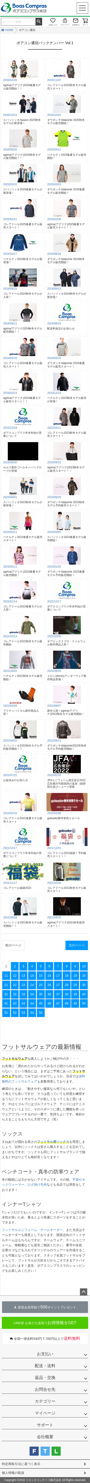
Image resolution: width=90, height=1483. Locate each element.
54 (32, 1012)
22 (15, 985)
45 (41, 1003)
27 (58, 985)
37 (58, 994)
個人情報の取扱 (13, 1473)
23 (23, 985)
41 (6, 1003)
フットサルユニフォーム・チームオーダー (32, 1230)
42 (15, 1003)
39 (75, 994)
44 (32, 1003)
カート (85, 25)
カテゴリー (45, 1401)
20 (84, 975)
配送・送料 (45, 1365)
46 (49, 1003)
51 (6, 1012)
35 (41, 994)
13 (23, 975)
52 (15, 1012)
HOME (9, 30)
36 (49, 994)
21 (6, 985)
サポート (45, 1425)
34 (32, 994)
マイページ (65, 25)
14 (32, 975)
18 (66, 975)
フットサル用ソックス (53, 1142)
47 (58, 1003)
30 (84, 985)
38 (66, 994)
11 (6, 975)
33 (23, 994)
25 (41, 985)
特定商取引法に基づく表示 (21, 1464)
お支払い (45, 1354)
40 (84, 994)
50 (84, 1003)
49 (75, 1003)
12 (15, 975)
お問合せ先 (45, 1389)
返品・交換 (45, 1377)
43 (23, 1003)
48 (66, 1003)
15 (41, 975)
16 (49, 975)
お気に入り (53, 25)
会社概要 (45, 1437)
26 (49, 985)
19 (75, 975)
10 (84, 966)
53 (23, 1012)
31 (6, 994)
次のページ (77, 945)
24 (32, 985)
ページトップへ (83, 1292)
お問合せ (75, 25)
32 (15, 994)
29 (75, 985)
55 (41, 1012)
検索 (38, 21)
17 (58, 975)
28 (66, 985)
